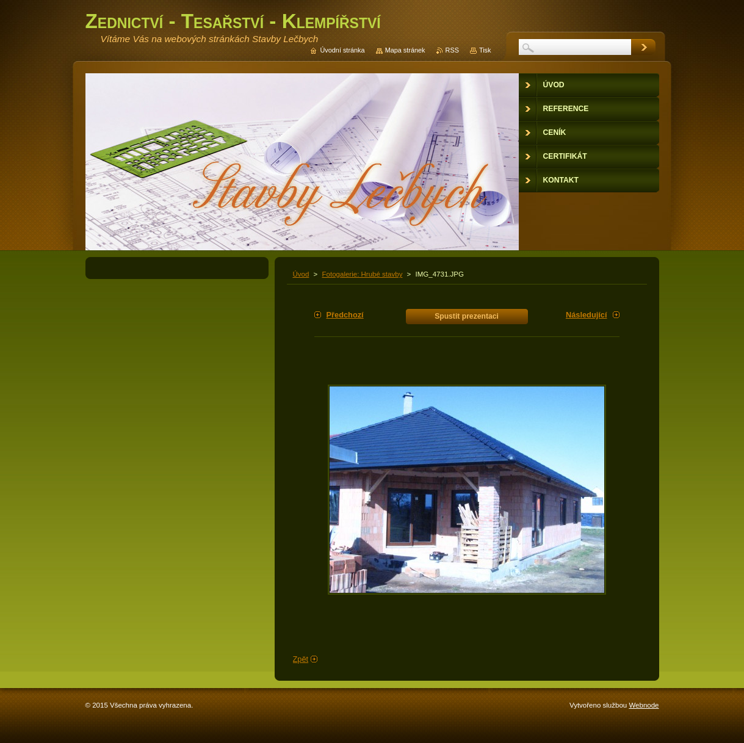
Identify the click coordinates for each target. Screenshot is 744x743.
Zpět (301, 659)
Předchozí (345, 314)
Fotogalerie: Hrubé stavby (362, 274)
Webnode (644, 705)
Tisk (485, 50)
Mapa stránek (405, 50)
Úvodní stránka (342, 50)
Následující (586, 314)
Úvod (301, 274)
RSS (452, 50)
